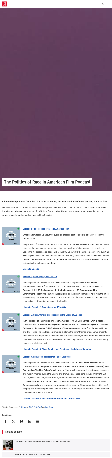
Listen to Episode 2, (44, 307)
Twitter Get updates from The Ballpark (32, 454)
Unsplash (48, 407)
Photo (24, 407)
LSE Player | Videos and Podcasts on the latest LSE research (43, 441)
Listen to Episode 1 (32, 269)
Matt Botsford (35, 407)
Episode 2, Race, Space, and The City (40, 276)
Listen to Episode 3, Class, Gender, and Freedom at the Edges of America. (57, 349)
